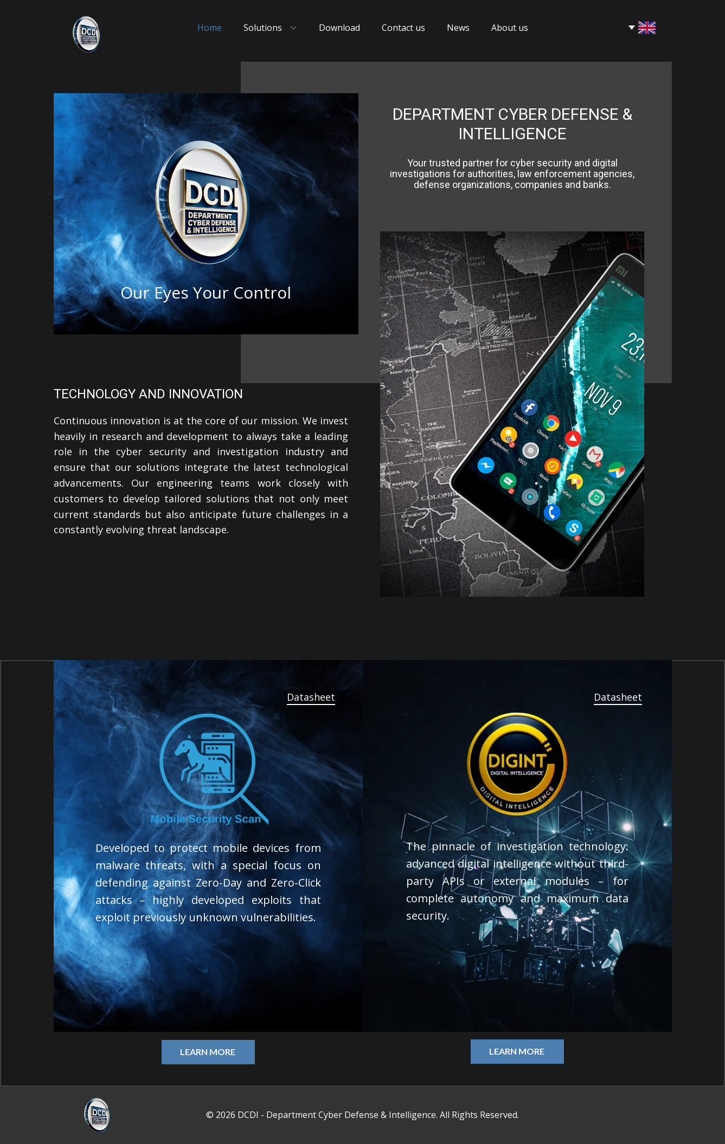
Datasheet (311, 696)
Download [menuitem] (339, 28)
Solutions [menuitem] (262, 28)
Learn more (207, 1051)
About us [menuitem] (509, 28)
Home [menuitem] (209, 28)
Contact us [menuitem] (403, 28)
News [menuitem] (458, 28)
